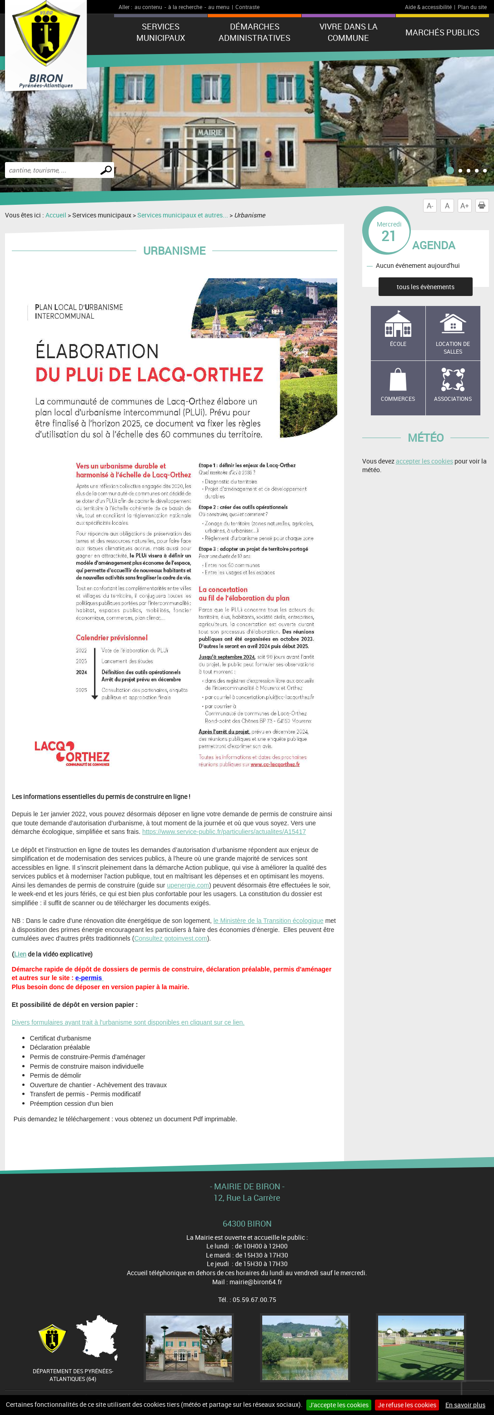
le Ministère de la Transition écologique (269, 920)
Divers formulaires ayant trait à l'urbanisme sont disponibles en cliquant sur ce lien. (128, 1022)
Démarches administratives (254, 32)
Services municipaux (160, 32)
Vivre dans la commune (348, 32)
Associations (453, 398)
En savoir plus (465, 1404)
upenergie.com (188, 885)
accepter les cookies (424, 461)
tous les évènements (425, 286)
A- (430, 206)
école (398, 343)
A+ (464, 206)
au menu (219, 6)
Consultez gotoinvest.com (170, 938)
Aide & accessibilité (428, 6)
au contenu (148, 6)
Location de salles (453, 347)
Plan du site (472, 6)
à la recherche (185, 6)
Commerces (398, 398)
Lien (20, 954)
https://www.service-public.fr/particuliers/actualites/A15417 (224, 831)
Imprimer (483, 206)
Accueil (55, 215)
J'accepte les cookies (339, 1404)
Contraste (247, 6)
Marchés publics (442, 32)
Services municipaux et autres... (182, 215)
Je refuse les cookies (407, 1404)
